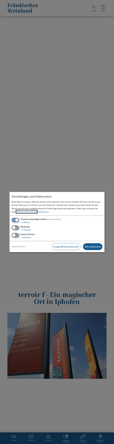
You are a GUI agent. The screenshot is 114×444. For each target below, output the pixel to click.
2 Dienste (25, 230)
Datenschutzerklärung (26, 211)
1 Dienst (25, 222)
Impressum (43, 211)
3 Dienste (25, 237)
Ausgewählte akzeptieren (66, 246)
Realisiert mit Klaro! (19, 246)
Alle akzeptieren (92, 246)
